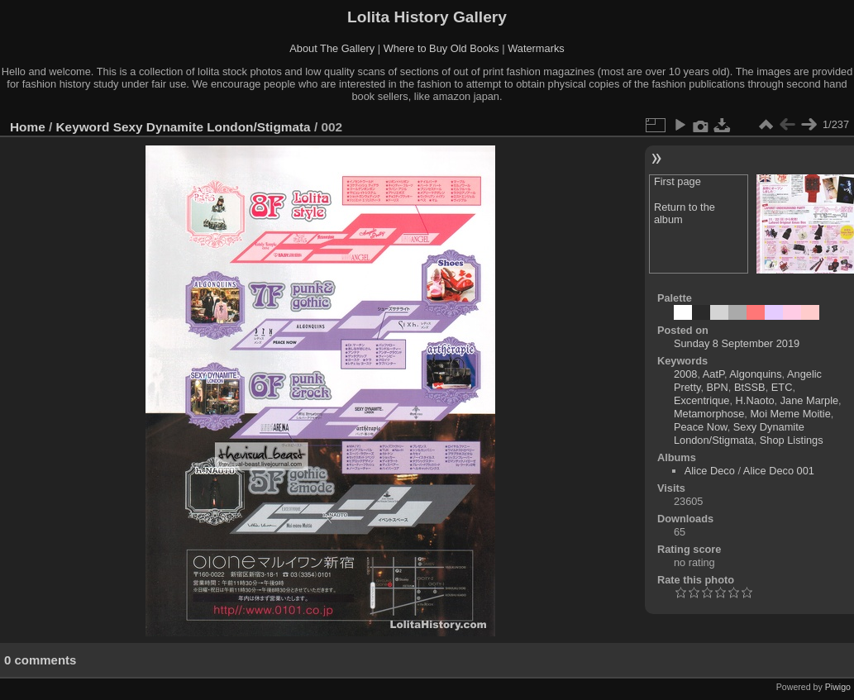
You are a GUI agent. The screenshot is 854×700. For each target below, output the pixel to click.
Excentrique (702, 400)
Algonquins (755, 374)
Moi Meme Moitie (790, 413)
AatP (713, 374)
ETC (782, 387)
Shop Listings (791, 440)
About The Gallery (332, 48)
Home (27, 127)
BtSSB (750, 387)
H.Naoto (755, 400)
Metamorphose (709, 413)
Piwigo (838, 687)
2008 (685, 374)
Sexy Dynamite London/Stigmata (212, 127)
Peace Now (701, 427)
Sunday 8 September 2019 (736, 343)
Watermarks (536, 48)
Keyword (83, 127)
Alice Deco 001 (778, 470)
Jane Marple (809, 400)
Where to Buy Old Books (441, 48)
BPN (717, 387)
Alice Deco (710, 470)
